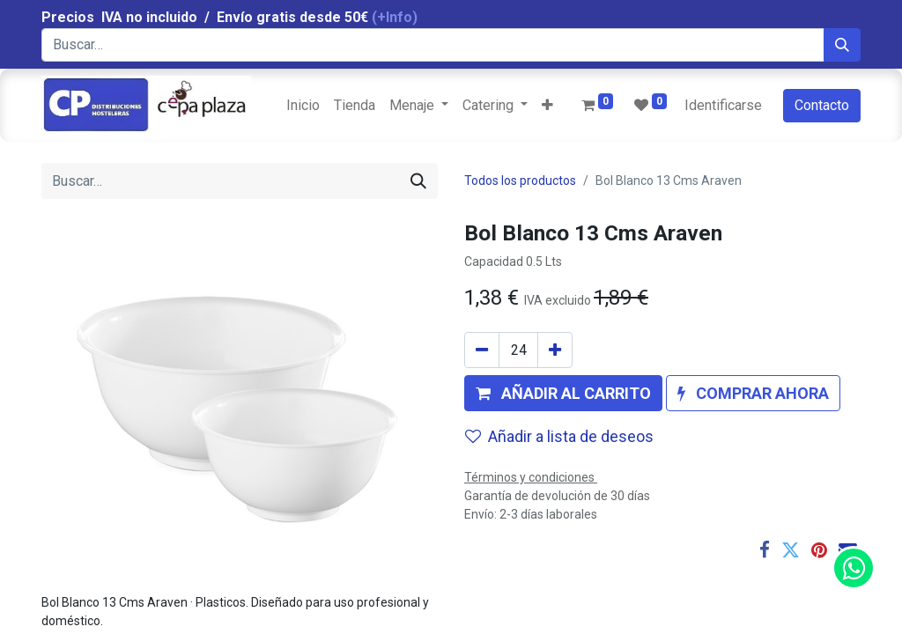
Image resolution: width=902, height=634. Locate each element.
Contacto (822, 105)
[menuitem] (303, 105)
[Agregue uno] (555, 350)
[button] (547, 105)
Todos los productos (520, 180)
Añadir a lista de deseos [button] (559, 436)
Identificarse (723, 105)
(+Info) (395, 17)
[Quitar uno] (481, 350)
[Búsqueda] (842, 45)
